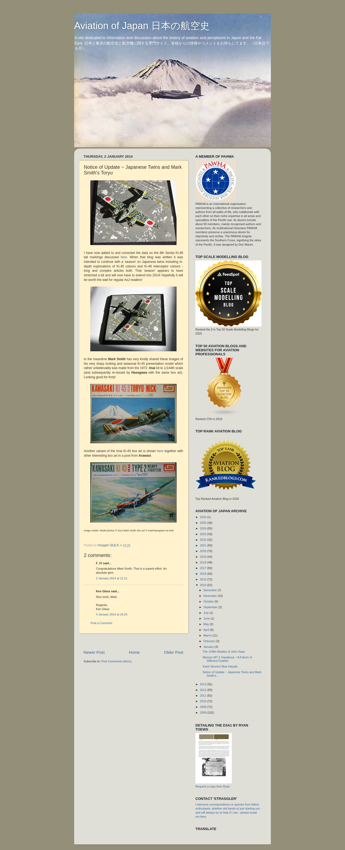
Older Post (173, 652)
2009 (203, 706)
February (209, 641)
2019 (203, 556)
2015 (203, 579)
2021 (203, 545)
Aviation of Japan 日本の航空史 (142, 25)
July (206, 612)
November (210, 595)
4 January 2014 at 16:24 (111, 614)
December (210, 590)
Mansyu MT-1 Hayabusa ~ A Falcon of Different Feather (227, 659)
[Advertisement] (182, 642)
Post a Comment (101, 623)
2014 (203, 585)
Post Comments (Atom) (116, 661)
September (211, 607)
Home (134, 652)
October (209, 601)
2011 (203, 695)
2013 (203, 684)
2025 (203, 522)
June (207, 618)
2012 (203, 689)
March (207, 635)
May (206, 624)
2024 (203, 528)
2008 (203, 712)
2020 (203, 551)
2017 (203, 568)
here (124, 257)
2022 (203, 539)
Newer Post (94, 652)
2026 (203, 517)
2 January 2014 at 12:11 (111, 578)
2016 (203, 573)
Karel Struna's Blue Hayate (220, 666)
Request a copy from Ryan (212, 786)
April (206, 629)
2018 (203, 562)
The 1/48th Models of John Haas (224, 651)
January (209, 646)
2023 (203, 534)
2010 (203, 701)
